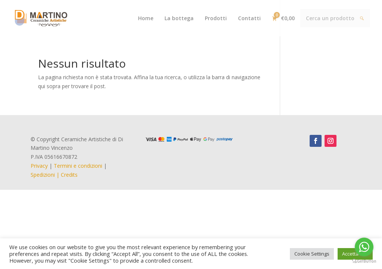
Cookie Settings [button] (311, 253)
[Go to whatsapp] (364, 247)
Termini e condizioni (78, 165)
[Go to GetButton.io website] (364, 261)
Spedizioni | (46, 174)
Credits (69, 174)
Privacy (39, 165)
